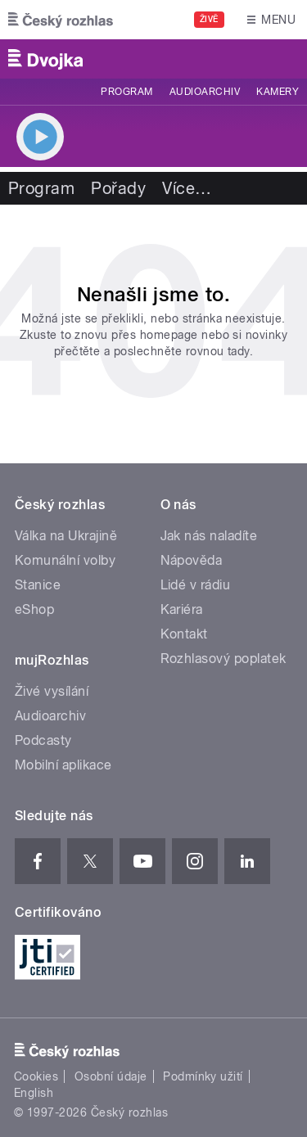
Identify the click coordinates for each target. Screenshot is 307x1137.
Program (126, 91)
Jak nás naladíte (209, 536)
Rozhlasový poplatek (223, 658)
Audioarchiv (204, 91)
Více (186, 188)
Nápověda (191, 560)
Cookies (36, 1076)
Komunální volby (65, 560)
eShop (34, 609)
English (33, 1092)
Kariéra (181, 609)
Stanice (38, 585)
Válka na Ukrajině (66, 536)
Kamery (277, 91)
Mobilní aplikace (63, 765)
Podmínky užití (203, 1076)
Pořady (118, 188)
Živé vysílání (51, 691)
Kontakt (184, 634)
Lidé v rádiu (195, 585)
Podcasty (43, 740)
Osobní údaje (110, 1076)
